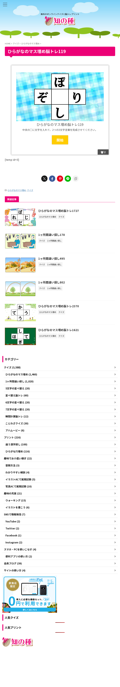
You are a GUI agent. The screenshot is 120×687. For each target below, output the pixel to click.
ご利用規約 (48, 660)
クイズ (30, 190)
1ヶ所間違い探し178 (51, 235)
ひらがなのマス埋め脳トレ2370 (58, 306)
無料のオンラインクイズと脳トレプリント (60, 666)
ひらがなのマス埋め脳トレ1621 (58, 330)
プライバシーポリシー (66, 660)
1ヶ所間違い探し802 (51, 282)
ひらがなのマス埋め (17, 190)
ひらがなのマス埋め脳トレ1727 (58, 211)
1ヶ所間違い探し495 (51, 258)
